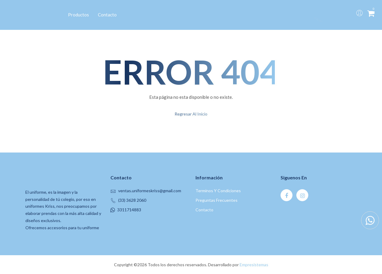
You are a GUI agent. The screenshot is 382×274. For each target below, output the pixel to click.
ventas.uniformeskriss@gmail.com (149, 190)
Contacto (107, 14)
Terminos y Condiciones (218, 190)
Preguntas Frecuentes (216, 200)
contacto (204, 209)
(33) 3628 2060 (132, 200)
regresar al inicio (191, 113)
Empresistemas (254, 264)
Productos (78, 14)
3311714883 (129, 209)
